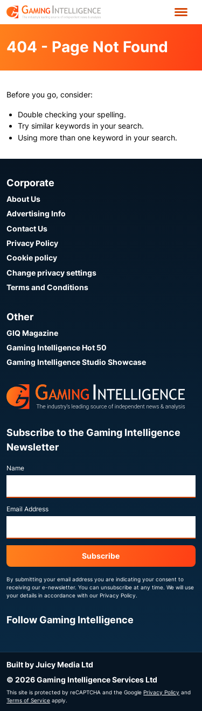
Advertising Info (36, 213)
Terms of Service (28, 700)
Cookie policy (31, 257)
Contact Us (26, 228)
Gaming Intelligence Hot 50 (56, 347)
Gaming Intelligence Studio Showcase (76, 362)
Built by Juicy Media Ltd (49, 664)
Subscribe (101, 555)
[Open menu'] (181, 12)
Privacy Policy (32, 243)
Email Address (27, 509)
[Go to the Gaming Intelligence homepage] (53, 12)
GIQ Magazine (32, 332)
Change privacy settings (51, 272)
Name (15, 468)
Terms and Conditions (47, 287)
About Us (23, 198)
